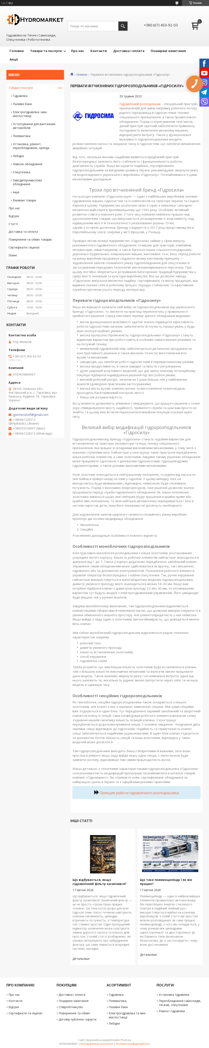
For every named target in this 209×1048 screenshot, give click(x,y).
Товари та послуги (46, 51)
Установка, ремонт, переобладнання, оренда (31, 146)
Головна (17, 51)
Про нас (77, 51)
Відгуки (14, 216)
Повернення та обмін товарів (30, 239)
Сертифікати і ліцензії (24, 247)
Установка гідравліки (174, 995)
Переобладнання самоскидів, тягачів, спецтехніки (180, 1003)
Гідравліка (20, 96)
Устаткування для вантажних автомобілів (34, 126)
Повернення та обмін (74, 1013)
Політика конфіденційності (133, 1044)
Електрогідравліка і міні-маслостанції (30, 114)
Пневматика (21, 136)
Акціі (14, 59)
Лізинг (13, 255)
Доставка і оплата (128, 51)
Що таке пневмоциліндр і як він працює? (166, 882)
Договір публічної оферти (77, 1019)
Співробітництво (71, 1007)
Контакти (98, 51)
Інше (16, 192)
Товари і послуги (21, 88)
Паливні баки (22, 104)
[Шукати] (123, 26)
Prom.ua (126, 1040)
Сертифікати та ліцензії (25, 1013)
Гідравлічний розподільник (140, 104)
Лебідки (18, 156)
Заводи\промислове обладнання (27, 182)
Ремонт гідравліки (172, 1011)
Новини (81, 75)
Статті (13, 224)
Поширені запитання (168, 51)
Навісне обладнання (27, 164)
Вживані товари (24, 200)
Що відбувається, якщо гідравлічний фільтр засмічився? (99, 882)
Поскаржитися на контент (96, 1044)
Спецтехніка (21, 172)
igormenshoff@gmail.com (30, 415)
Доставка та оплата (23, 232)
